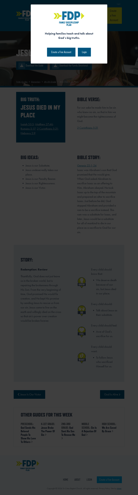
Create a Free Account (61, 52)
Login (84, 52)
